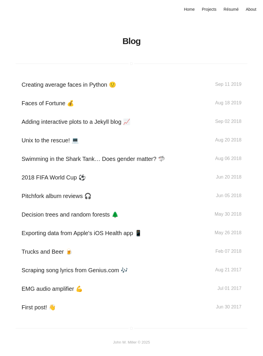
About (251, 9)
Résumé (231, 9)
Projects (209, 9)
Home (189, 9)
